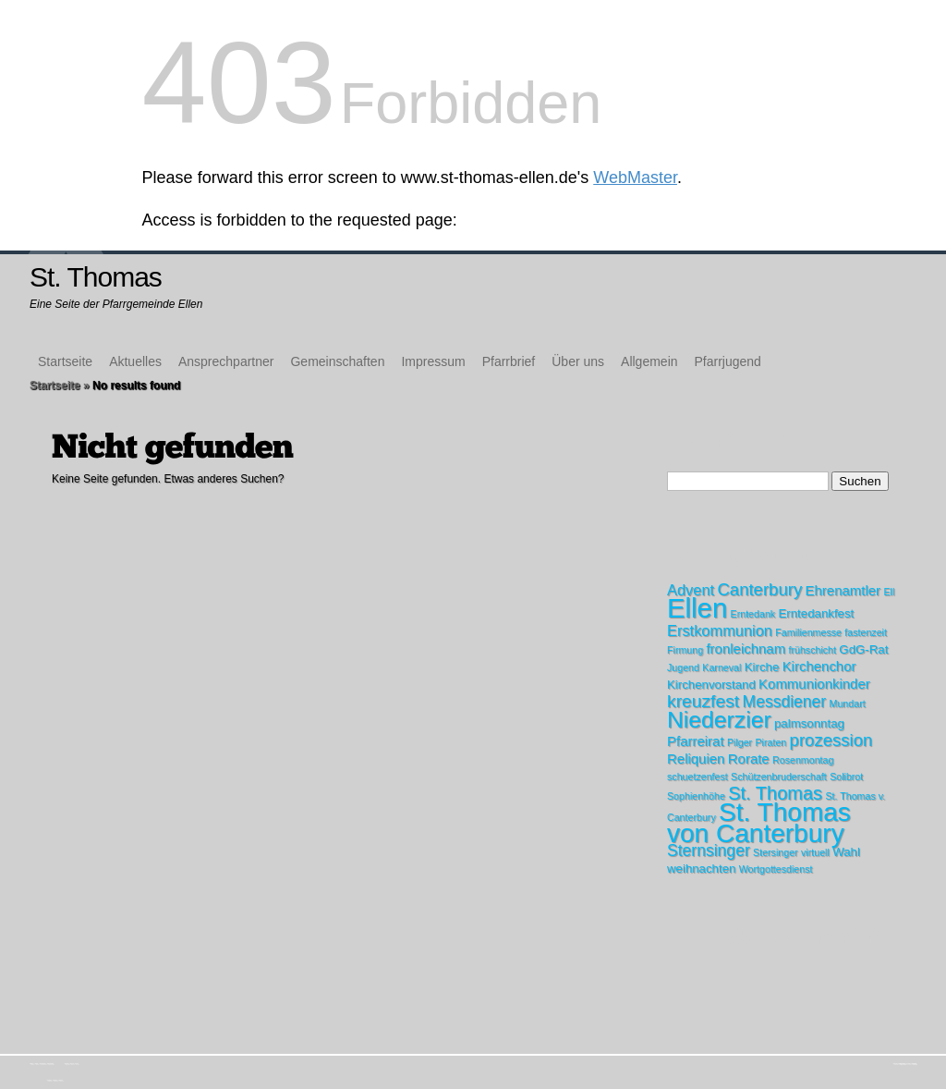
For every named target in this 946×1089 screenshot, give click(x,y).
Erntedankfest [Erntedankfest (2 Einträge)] (816, 613)
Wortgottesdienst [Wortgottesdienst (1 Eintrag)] (776, 869)
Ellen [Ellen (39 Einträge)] (697, 608)
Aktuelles (135, 361)
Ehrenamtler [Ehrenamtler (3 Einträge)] (843, 590)
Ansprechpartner (226, 361)
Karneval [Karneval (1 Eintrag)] (721, 667)
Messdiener (55, 1080)
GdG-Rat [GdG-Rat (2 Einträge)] (863, 649)
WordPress (914, 1063)
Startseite (65, 361)
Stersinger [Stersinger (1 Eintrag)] (775, 852)
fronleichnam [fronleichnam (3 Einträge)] (745, 648)
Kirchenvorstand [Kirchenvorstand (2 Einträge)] (711, 684)
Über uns (578, 361)
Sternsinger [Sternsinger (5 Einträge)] (708, 850)
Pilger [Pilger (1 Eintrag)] (739, 742)
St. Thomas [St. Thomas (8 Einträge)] (775, 793)
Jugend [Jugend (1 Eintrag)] (683, 667)
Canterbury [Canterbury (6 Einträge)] (759, 589)
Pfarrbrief (509, 361)
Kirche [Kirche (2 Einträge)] (762, 667)
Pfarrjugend (728, 361)
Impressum (433, 361)
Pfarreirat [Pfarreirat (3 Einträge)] (695, 741)
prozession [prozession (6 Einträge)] (831, 740)
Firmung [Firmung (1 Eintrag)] (685, 649)
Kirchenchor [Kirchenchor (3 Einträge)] (819, 666)
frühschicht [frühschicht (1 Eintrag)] (812, 649)
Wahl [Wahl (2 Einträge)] (846, 852)
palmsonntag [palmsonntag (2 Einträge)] (809, 723)
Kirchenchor (49, 1080)
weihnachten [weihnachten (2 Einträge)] (701, 868)
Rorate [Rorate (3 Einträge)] (749, 758)
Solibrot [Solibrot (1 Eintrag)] (846, 776)
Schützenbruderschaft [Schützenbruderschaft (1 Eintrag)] (779, 776)
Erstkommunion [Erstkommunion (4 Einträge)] (719, 630)
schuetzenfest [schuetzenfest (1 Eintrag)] (697, 776)
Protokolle (60, 1080)
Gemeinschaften (337, 361)
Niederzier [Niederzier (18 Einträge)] (719, 719)
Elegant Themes (902, 1063)
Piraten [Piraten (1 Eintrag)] (771, 742)
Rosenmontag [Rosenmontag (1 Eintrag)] (802, 759)
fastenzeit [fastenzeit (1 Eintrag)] (865, 632)
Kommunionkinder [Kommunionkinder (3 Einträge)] (814, 683)
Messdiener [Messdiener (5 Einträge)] (785, 701)
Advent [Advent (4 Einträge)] (690, 589)
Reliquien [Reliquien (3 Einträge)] (695, 758)
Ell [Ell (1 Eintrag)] (888, 591)
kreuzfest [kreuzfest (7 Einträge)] (703, 701)
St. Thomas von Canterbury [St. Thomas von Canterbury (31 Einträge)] (759, 823)
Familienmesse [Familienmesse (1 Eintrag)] (808, 632)
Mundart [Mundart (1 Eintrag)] (848, 703)
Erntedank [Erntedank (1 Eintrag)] (753, 613)
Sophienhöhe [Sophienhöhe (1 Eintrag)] (696, 795)
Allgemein (649, 361)
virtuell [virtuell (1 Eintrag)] (815, 852)
